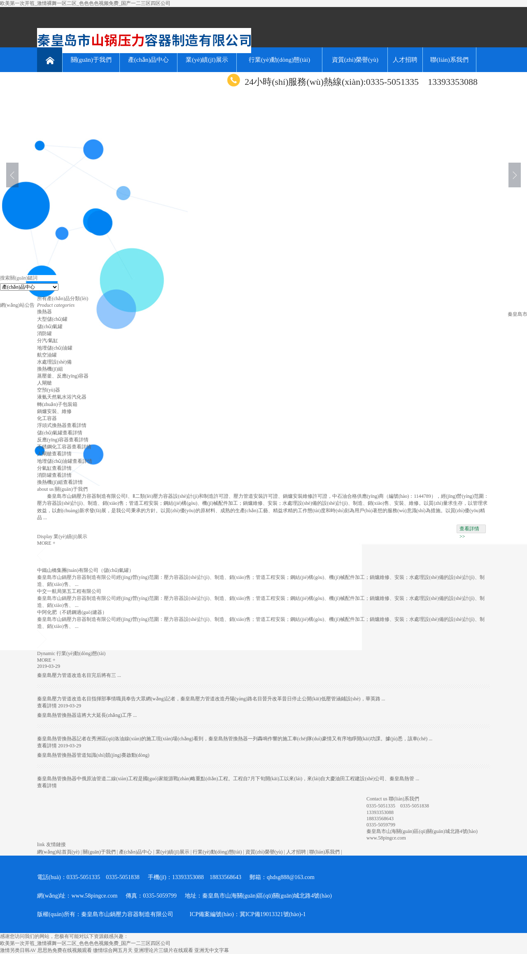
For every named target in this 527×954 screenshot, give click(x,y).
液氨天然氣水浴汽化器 (61, 397)
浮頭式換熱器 (52, 425)
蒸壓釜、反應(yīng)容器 (63, 376)
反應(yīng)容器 (53, 440)
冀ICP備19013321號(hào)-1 (273, 914)
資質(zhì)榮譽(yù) (355, 59)
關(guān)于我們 (91, 59)
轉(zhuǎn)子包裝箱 (57, 404)
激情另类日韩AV (18, 950)
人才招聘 (405, 59)
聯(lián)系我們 (449, 59)
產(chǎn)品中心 (148, 59)
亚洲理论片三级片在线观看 (163, 950)
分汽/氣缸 (47, 340)
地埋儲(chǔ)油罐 (54, 348)
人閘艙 (44, 383)
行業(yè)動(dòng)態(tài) (279, 59)
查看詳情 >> (469, 529)
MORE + (46, 543)
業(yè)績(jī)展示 (207, 59)
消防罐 (44, 333)
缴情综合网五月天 (113, 950)
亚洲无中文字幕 (211, 950)
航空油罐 (47, 355)
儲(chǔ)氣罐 (50, 326)
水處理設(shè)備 (54, 362)
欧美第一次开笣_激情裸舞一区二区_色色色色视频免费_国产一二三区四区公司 (85, 3)
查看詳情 (76, 425)
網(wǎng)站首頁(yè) (58, 852)
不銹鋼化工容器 (54, 447)
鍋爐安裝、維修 (54, 411)
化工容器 (47, 418)
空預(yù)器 (48, 390)
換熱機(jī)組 (50, 369)
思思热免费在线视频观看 (64, 950)
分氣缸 (44, 468)
